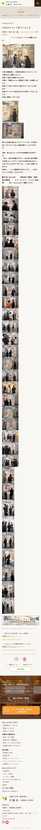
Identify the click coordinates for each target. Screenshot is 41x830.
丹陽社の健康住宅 (8, 734)
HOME (4, 15)
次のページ (27, 664)
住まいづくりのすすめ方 (12, 743)
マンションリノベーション (12, 761)
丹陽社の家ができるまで (12, 745)
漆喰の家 (6, 755)
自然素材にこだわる (10, 725)
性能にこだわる (8, 728)
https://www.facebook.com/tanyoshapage (18, 649)
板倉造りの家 (8, 753)
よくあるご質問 (7, 788)
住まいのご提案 (8, 737)
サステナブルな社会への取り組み (12, 780)
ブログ (12, 15)
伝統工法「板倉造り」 (11, 740)
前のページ (13, 664)
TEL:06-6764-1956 (8, 819)
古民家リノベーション (11, 764)
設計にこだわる (8, 731)
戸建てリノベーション (11, 758)
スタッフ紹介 (8, 774)
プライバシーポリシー (10, 791)
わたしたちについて (9, 768)
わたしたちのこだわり (10, 722)
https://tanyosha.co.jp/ (11, 639)
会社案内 (6, 771)
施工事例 (5, 750)
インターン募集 (8, 777)
